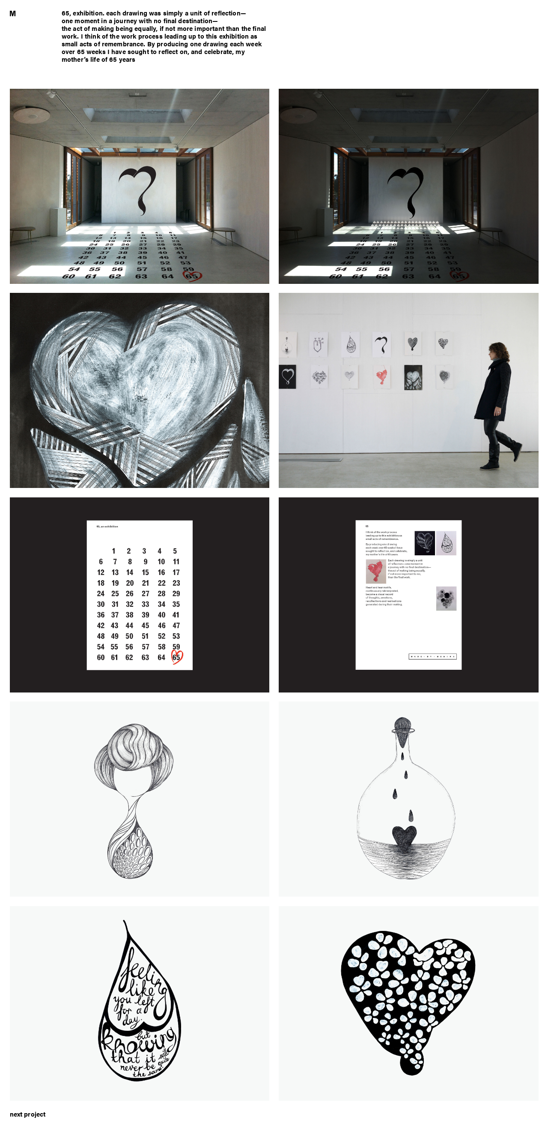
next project (28, 1113)
